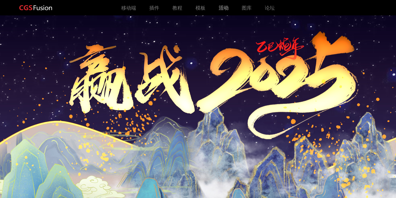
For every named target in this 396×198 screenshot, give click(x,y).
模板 (200, 7)
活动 (224, 7)
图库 (247, 7)
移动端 (128, 7)
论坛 (270, 7)
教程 (177, 7)
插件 (154, 7)
